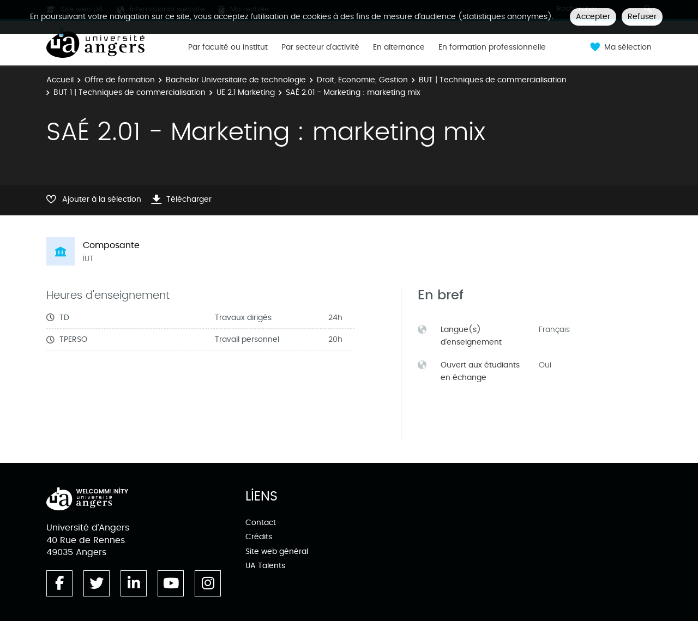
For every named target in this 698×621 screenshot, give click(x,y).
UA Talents (265, 565)
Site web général (276, 551)
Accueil (60, 80)
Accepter (593, 16)
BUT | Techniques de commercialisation (493, 80)
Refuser (642, 16)
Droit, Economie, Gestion (362, 80)
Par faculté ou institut (228, 47)
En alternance (399, 47)
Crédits (258, 536)
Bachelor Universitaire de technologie (236, 80)
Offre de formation (120, 80)
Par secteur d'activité (320, 47)
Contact (260, 522)
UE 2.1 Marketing (245, 92)
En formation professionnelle (492, 47)
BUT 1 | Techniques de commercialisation (129, 92)
